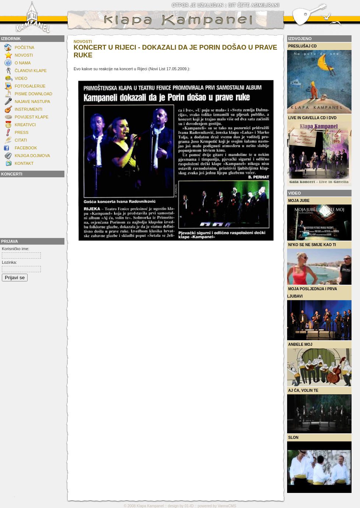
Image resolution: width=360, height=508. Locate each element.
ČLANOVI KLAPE (31, 70)
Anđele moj (319, 364)
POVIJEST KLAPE (32, 117)
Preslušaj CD (319, 79)
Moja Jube (319, 220)
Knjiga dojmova (32, 155)
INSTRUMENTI (28, 109)
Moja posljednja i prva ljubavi (319, 313)
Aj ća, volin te (319, 410)
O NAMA (23, 63)
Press (21, 132)
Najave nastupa (32, 101)
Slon (319, 464)
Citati (21, 140)
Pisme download (33, 94)
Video (21, 78)
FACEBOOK (26, 148)
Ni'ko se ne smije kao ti (319, 264)
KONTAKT (24, 163)
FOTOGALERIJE (30, 86)
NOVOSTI (24, 55)
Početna (24, 47)
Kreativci (25, 124)
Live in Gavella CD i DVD (319, 151)
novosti (83, 41)
